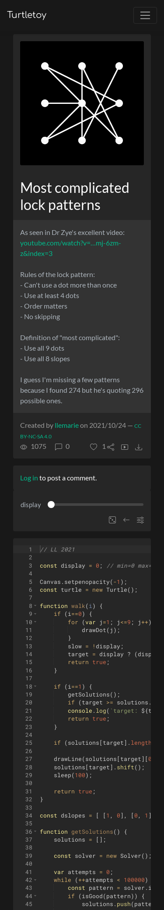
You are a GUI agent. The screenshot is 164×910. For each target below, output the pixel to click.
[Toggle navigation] (145, 15)
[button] (98, 446)
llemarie (67, 425)
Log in (29, 477)
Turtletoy (26, 15)
